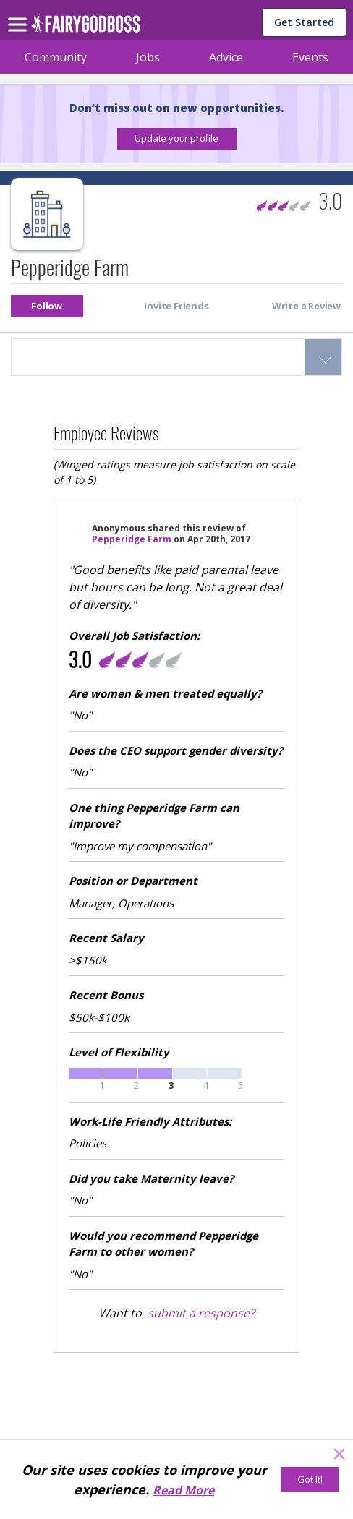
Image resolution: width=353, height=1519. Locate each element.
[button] (177, 139)
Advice (226, 57)
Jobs (148, 57)
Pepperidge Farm (131, 539)
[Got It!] (310, 1479)
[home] (85, 27)
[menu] (19, 13)
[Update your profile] (177, 139)
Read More (183, 1490)
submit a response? (201, 1313)
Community (56, 57)
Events (310, 57)
